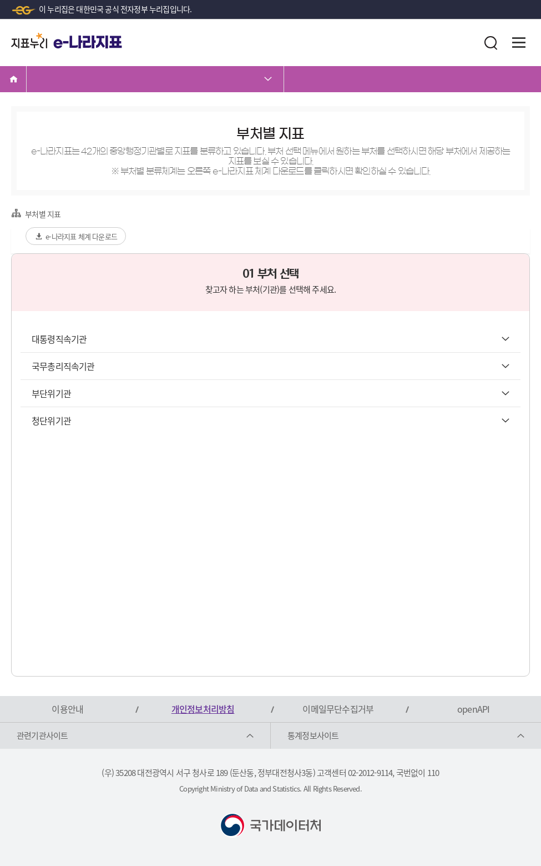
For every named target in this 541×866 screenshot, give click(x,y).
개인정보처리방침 (203, 708)
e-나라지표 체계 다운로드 (75, 236)
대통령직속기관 (270, 339)
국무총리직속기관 (270, 366)
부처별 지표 (35, 213)
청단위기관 (270, 420)
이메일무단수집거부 (337, 708)
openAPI (473, 708)
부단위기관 (270, 393)
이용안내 (67, 708)
